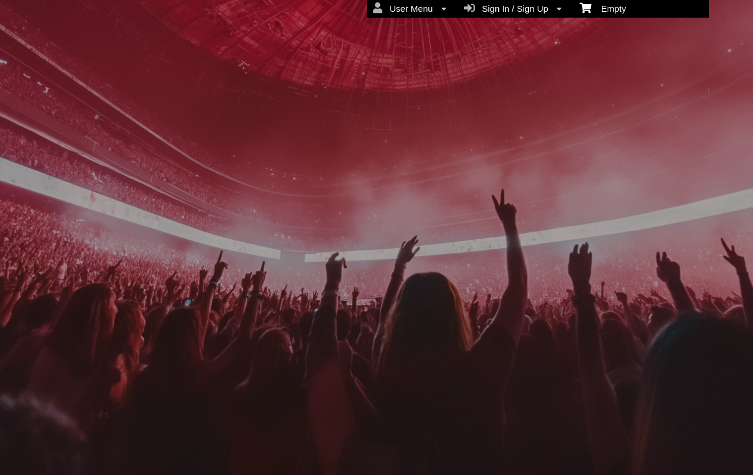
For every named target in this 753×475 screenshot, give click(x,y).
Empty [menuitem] (602, 8)
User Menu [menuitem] (410, 8)
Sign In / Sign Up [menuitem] (513, 8)
